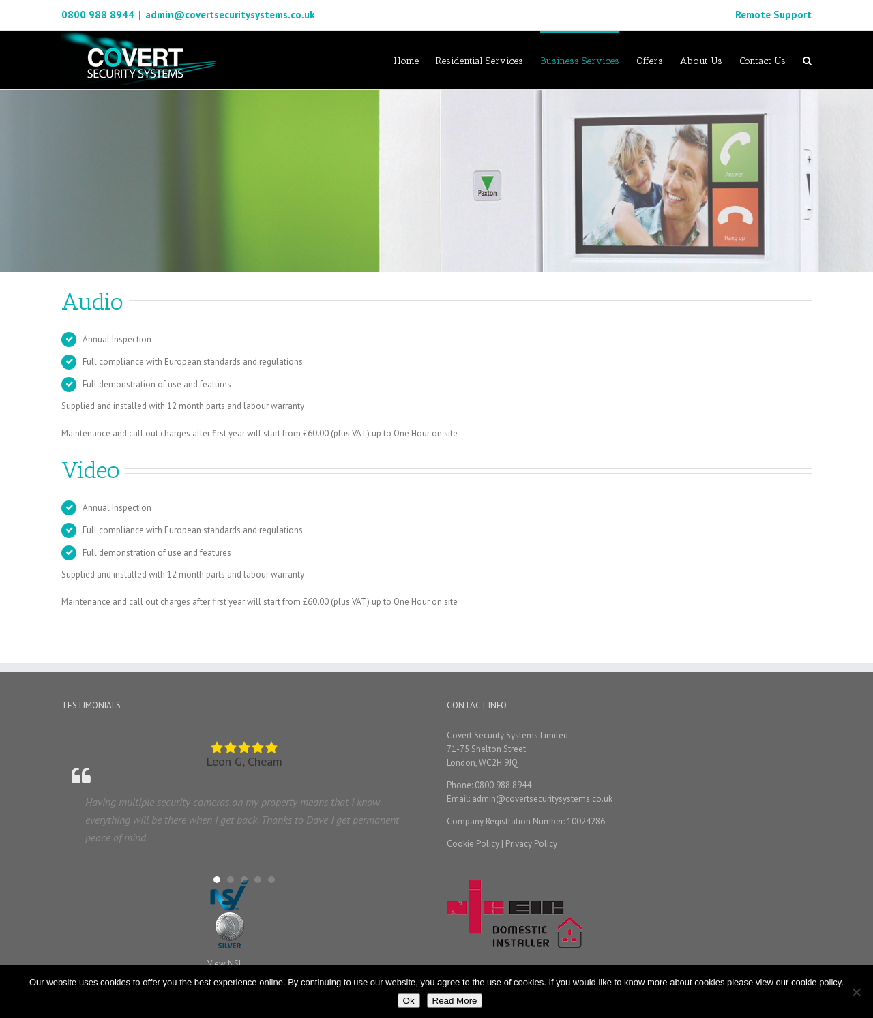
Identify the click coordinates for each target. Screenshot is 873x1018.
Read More (454, 1000)
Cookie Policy (473, 844)
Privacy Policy (531, 844)
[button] (216, 879)
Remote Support (773, 14)
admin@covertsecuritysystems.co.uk (230, 14)
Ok (409, 1000)
